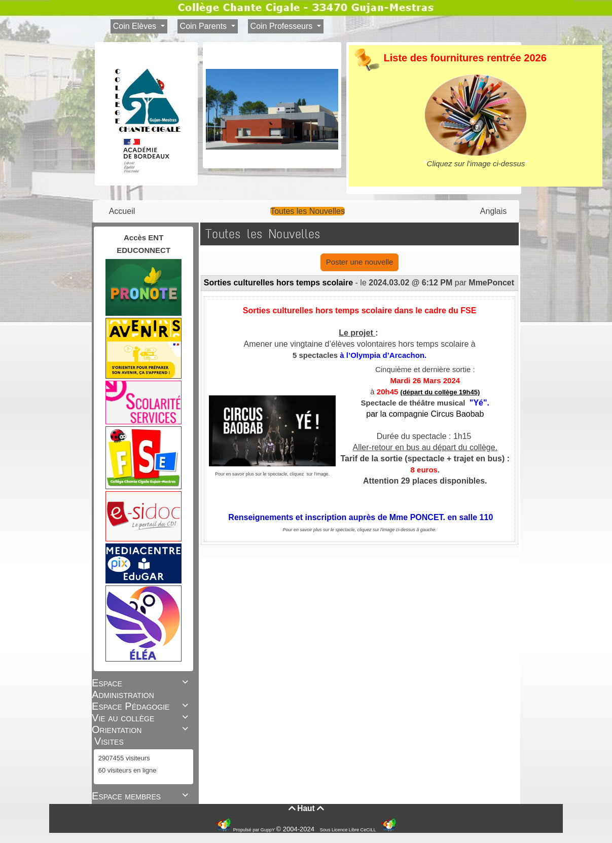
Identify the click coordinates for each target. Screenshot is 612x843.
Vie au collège (141, 717)
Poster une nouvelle (359, 262)
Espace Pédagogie (141, 706)
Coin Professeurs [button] (282, 26)
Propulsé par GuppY (254, 829)
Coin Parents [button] (204, 26)
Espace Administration (141, 688)
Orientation (141, 729)
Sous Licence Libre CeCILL (348, 829)
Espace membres (141, 795)
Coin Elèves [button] (136, 26)
